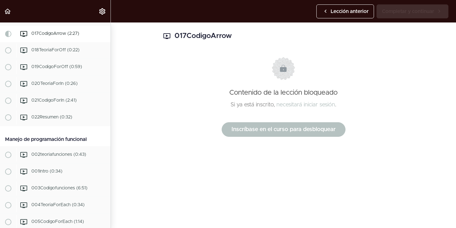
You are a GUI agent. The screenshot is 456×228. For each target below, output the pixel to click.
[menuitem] (103, 11)
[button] (8, 11)
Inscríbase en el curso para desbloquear (283, 129)
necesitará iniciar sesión (305, 105)
